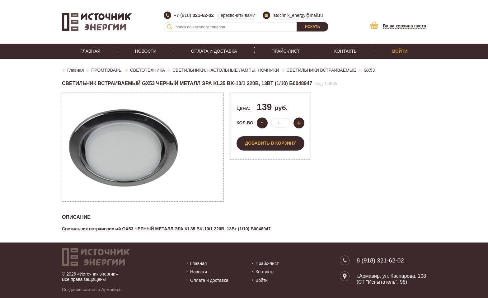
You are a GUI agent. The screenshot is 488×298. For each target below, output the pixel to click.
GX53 (369, 70)
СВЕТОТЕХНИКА (147, 70)
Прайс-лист (286, 51)
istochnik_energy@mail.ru (298, 15)
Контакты (346, 51)
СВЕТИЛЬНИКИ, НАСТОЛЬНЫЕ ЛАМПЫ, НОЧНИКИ (225, 70)
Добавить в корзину (270, 143)
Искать (312, 27)
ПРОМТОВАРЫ (106, 70)
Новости (146, 51)
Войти (399, 51)
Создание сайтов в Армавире (92, 289)
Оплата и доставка (214, 51)
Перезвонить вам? (236, 15)
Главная (90, 51)
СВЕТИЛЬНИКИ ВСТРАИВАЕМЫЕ (321, 70)
